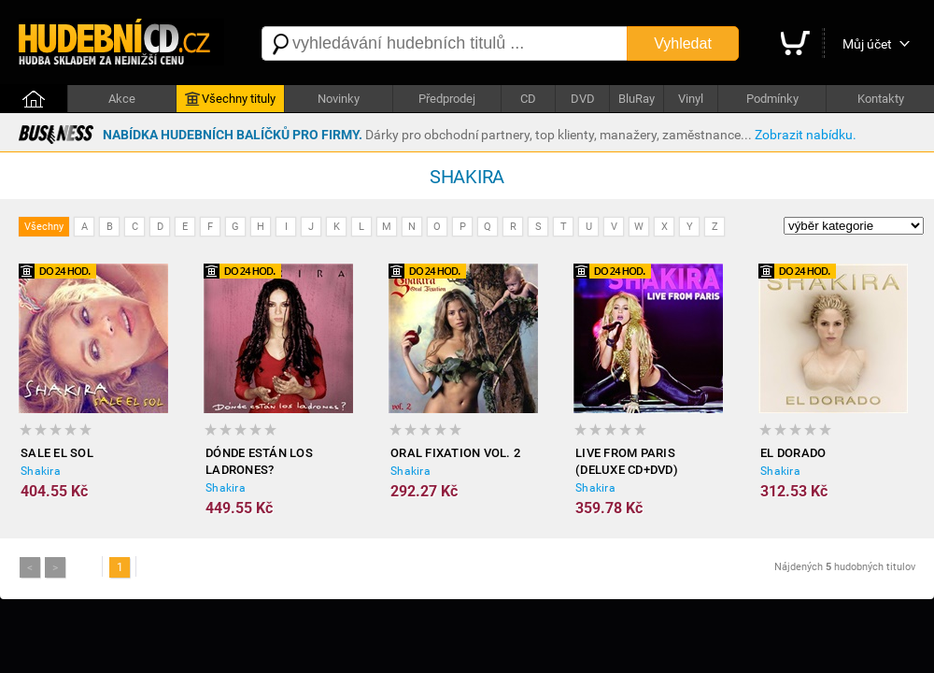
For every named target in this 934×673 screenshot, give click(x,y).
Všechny (44, 227)
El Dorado (793, 453)
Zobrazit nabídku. (805, 134)
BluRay (636, 99)
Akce (121, 99)
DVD (583, 99)
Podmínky (772, 99)
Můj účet (867, 43)
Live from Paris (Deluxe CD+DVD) (626, 461)
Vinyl (690, 99)
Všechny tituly (230, 99)
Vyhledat (683, 43)
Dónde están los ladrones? (259, 461)
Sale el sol (57, 453)
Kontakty (880, 99)
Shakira (41, 471)
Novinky (339, 99)
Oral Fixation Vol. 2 (455, 453)
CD (528, 99)
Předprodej (446, 99)
